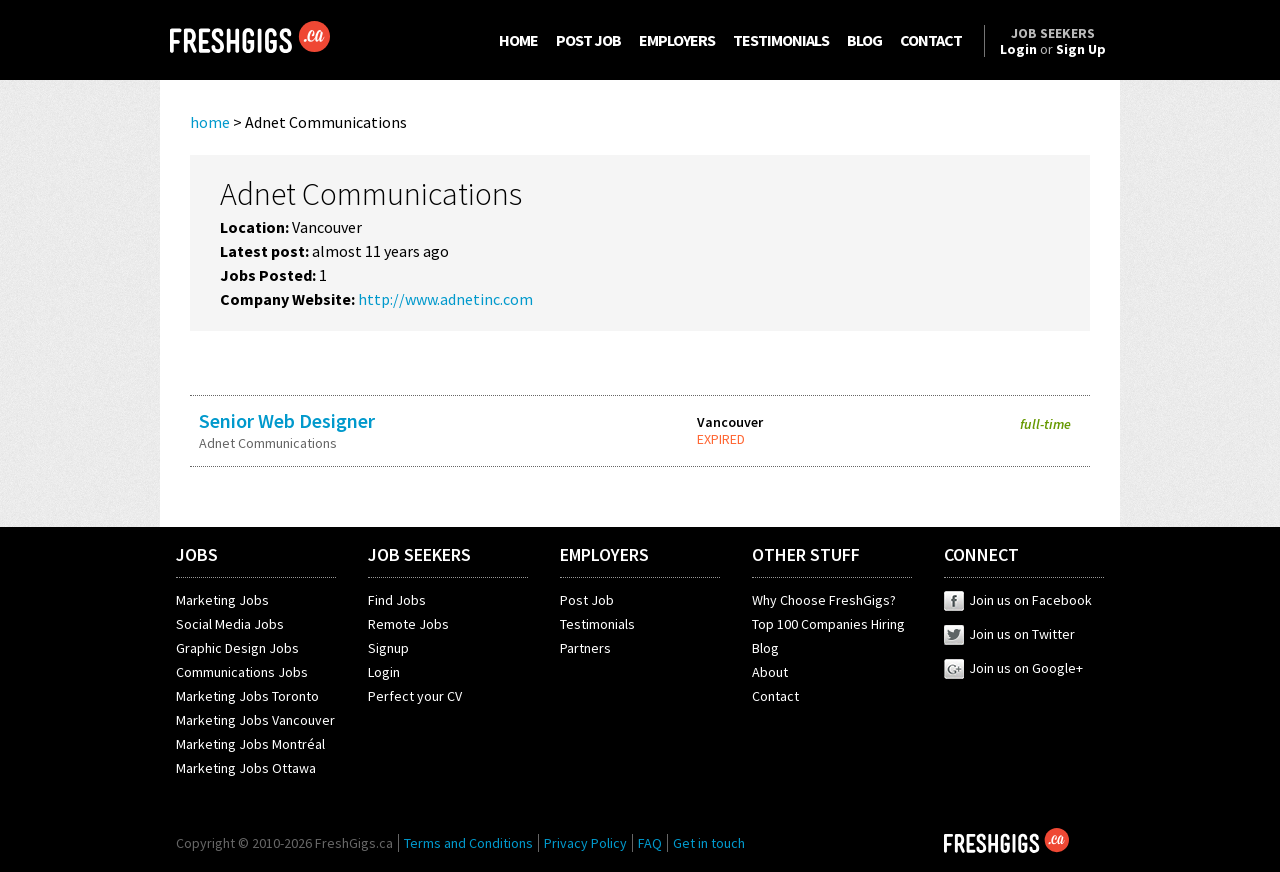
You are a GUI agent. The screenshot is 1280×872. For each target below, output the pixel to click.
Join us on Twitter (1009, 634)
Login (384, 672)
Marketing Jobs (222, 600)
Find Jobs (397, 600)
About (770, 672)
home (210, 122)
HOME (518, 40)
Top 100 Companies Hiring (828, 624)
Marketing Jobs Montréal (250, 744)
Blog (765, 648)
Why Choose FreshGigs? (824, 600)
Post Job (587, 600)
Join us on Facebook (1018, 600)
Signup (388, 648)
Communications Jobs (242, 672)
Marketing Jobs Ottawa (246, 768)
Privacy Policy (585, 843)
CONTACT (931, 40)
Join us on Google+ (1013, 668)
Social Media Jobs (230, 624)
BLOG (864, 40)
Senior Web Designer (287, 420)
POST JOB (588, 40)
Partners (585, 648)
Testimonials (597, 624)
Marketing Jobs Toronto (247, 696)
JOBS (197, 554)
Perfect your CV (415, 696)
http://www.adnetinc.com (445, 299)
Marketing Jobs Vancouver (255, 720)
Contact (775, 696)
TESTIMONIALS (781, 40)
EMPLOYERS (677, 40)
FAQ (650, 843)
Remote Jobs (408, 624)
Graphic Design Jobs (237, 648)
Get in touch (709, 843)
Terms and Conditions (468, 843)
